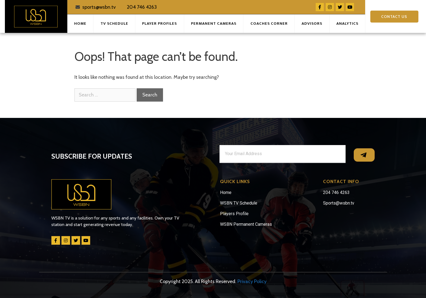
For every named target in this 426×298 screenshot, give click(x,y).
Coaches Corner (269, 23)
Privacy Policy (252, 281)
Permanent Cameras (213, 23)
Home (80, 23)
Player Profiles (159, 23)
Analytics (347, 23)
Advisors (312, 23)
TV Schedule (114, 23)
